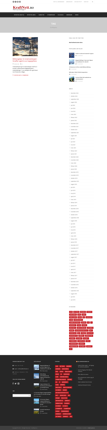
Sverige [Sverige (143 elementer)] (88, 341)
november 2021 (75, 126)
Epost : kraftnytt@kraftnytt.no (21, 368)
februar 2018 (74, 239)
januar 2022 (74, 120)
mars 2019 (73, 199)
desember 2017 (74, 245)
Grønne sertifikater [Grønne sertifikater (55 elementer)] (75, 322)
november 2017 (75, 248)
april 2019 (73, 196)
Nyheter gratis (18, 75)
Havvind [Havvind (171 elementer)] (84, 322)
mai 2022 (73, 111)
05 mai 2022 (16, 64)
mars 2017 (73, 272)
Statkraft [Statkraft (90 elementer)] (79, 338)
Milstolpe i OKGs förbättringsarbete (78, 72)
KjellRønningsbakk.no (83, 361)
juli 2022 (73, 105)
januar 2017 (74, 278)
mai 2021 (73, 144)
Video (76, 14)
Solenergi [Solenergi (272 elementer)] (72, 338)
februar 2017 (74, 275)
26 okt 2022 (44, 389)
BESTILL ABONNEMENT (59, 1)
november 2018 (75, 211)
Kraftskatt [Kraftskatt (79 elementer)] (72, 327)
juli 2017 (73, 260)
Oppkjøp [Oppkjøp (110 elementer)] (83, 333)
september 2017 (75, 254)
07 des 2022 (44, 371)
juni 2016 (73, 300)
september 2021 (75, 132)
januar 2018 (74, 242)
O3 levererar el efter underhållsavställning (80, 67)
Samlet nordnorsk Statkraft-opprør (84, 53)
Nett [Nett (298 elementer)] (91, 330)
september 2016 (75, 290)
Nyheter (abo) (31, 14)
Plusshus (61, 14)
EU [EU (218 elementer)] (83, 317)
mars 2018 (73, 236)
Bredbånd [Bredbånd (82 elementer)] (83, 311)
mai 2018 (73, 230)
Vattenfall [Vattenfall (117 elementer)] (82, 346)
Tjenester (41, 14)
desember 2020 (74, 157)
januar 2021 (74, 154)
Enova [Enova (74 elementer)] (79, 317)
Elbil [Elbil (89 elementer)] (79, 314)
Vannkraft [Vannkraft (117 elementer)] (81, 343)
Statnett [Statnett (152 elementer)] (86, 338)
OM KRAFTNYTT (78, 1)
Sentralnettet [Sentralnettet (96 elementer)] (73, 335)
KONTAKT (86, 1)
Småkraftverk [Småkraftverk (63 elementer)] (89, 335)
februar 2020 (74, 166)
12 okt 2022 (44, 406)
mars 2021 (73, 148)
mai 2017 (73, 266)
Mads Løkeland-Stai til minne (85, 382)
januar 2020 (74, 169)
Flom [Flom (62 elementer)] (71, 319)
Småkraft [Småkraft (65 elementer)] (81, 335)
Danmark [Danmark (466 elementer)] (89, 311)
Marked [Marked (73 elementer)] (71, 330)
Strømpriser (51, 14)
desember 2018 (74, 208)
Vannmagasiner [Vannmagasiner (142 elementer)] (74, 346)
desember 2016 (74, 281)
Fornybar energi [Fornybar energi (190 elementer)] (78, 319)
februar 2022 (74, 117)
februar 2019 (74, 202)
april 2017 (73, 269)
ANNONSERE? (69, 1)
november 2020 (75, 160)
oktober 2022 (74, 96)
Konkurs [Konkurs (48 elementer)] (84, 325)
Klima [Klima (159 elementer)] (79, 325)
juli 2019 (73, 187)
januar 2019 (74, 205)
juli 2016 (73, 296)
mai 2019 (73, 193)
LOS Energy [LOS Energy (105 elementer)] (90, 327)
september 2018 (75, 217)
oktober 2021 (74, 129)
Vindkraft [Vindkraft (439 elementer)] (89, 346)
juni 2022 (73, 108)
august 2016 (74, 293)
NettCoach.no (91, 428)
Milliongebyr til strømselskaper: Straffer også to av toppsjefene (25, 60)
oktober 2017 (74, 251)
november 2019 (75, 175)
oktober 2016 (74, 287)
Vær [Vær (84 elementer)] (71, 348)
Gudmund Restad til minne (84, 385)
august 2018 (74, 220)
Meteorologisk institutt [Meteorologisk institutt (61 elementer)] (81, 330)
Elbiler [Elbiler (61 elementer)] (83, 314)
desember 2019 (74, 172)
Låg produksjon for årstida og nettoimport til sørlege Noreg (46, 385)
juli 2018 (73, 224)
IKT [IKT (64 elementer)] (88, 322)
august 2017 (74, 257)
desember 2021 (74, 123)
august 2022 (74, 102)
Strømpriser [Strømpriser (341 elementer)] (81, 341)
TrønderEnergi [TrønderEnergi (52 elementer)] (73, 343)
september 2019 (75, 181)
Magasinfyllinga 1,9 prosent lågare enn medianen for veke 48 (45, 367)
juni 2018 (73, 227)
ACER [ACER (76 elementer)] (71, 311)
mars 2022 (73, 114)
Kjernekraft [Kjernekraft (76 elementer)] (73, 325)
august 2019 (74, 184)
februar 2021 (74, 151)
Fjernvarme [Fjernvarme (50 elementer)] (89, 317)
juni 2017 (73, 263)
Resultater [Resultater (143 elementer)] (90, 333)
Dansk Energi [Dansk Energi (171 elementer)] (73, 314)
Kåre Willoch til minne (83, 374)
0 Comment (80, 55)
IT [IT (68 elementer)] (91, 322)
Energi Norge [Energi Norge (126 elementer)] (73, 317)
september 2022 (75, 99)
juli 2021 (73, 138)
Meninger (69, 14)
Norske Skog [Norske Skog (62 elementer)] (73, 333)
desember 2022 (74, 93)
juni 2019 (73, 190)
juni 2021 (73, 141)
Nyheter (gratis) (19, 14)
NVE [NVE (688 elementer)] (79, 333)
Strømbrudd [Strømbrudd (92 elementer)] (73, 341)
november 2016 (75, 284)
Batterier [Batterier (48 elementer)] (76, 311)
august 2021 (74, 135)
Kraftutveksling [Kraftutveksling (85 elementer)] (81, 327)
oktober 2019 (74, 178)
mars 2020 (73, 163)
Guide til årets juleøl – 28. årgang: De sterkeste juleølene (86, 366)
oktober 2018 (74, 214)
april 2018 (73, 233)
